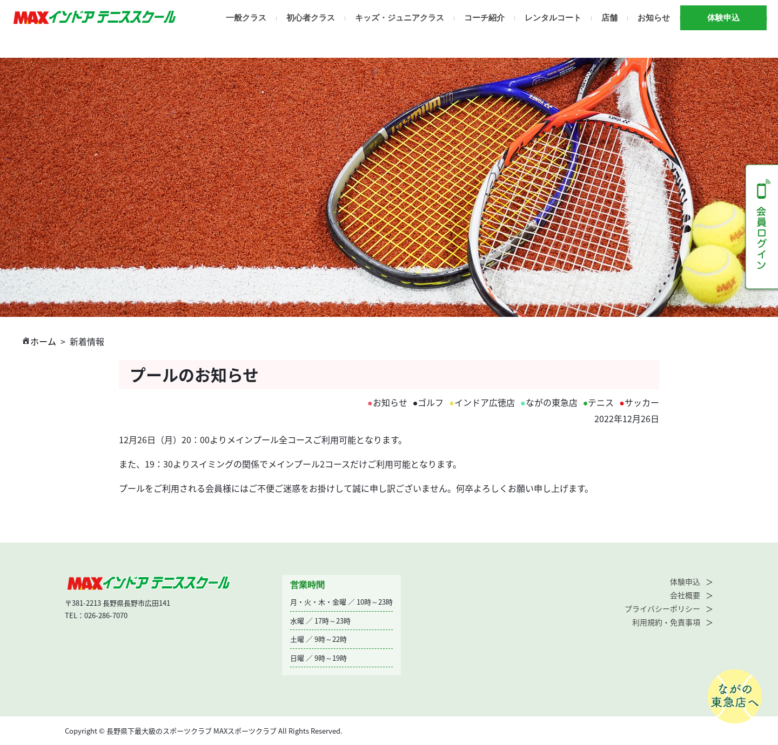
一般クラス (246, 17)
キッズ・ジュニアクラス (399, 17)
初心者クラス (310, 17)
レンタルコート (553, 17)
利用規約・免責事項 (666, 622)
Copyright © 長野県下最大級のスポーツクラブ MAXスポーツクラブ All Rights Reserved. (204, 731)
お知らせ (654, 17)
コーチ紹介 (484, 17)
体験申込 (723, 17)
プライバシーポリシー (662, 608)
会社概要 (685, 595)
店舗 (609, 17)
